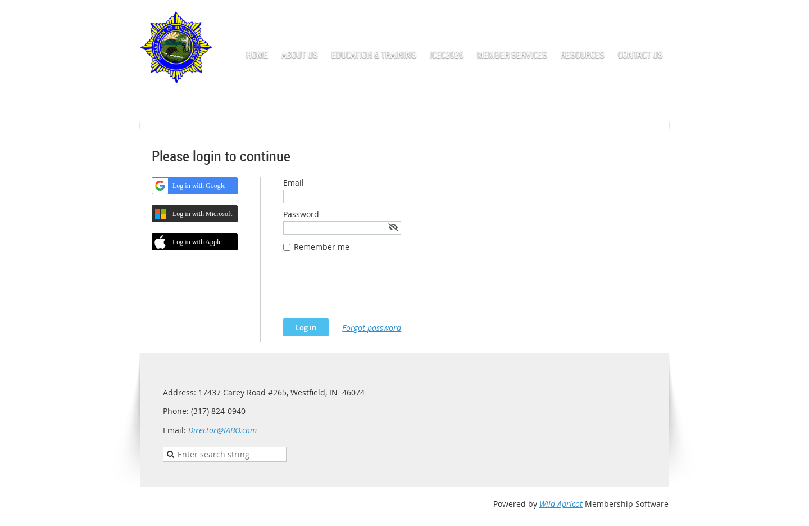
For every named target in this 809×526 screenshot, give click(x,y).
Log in (657, 16)
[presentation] (368, 291)
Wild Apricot (561, 503)
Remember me (321, 246)
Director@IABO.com (222, 430)
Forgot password (371, 327)
